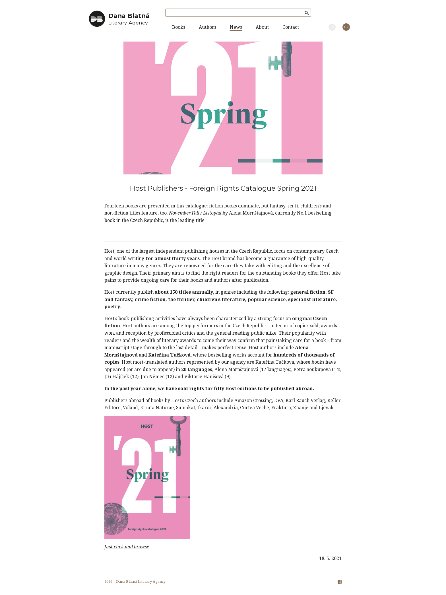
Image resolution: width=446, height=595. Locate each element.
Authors (207, 27)
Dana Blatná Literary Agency (141, 581)
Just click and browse (126, 546)
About (262, 27)
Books (178, 27)
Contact (290, 27)
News (236, 27)
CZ (346, 27)
